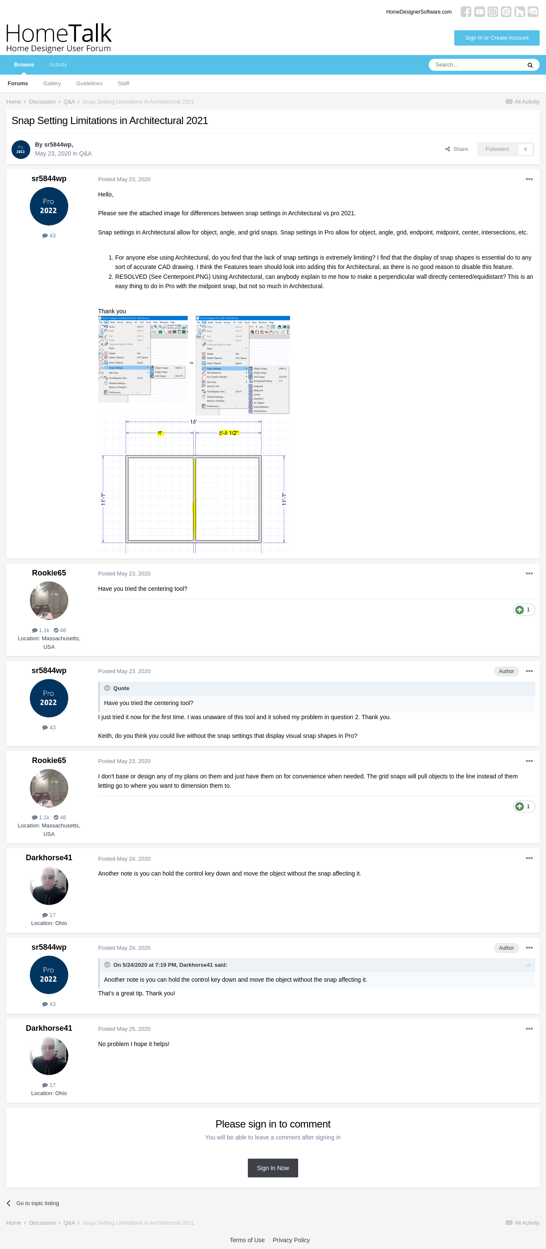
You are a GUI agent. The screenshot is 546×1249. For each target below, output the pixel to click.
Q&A (85, 153)
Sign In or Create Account (497, 38)
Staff (123, 83)
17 (48, 915)
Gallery (52, 83)
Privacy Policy (291, 1240)
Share (456, 149)
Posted (124, 179)
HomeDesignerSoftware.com (419, 12)
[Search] (475, 65)
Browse (24, 68)
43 (48, 235)
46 (60, 630)
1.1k (40, 630)
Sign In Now (273, 1168)
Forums (18, 83)
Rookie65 (49, 573)
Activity (58, 64)
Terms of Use (246, 1240)
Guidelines (89, 83)
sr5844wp (58, 144)
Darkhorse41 (49, 857)
